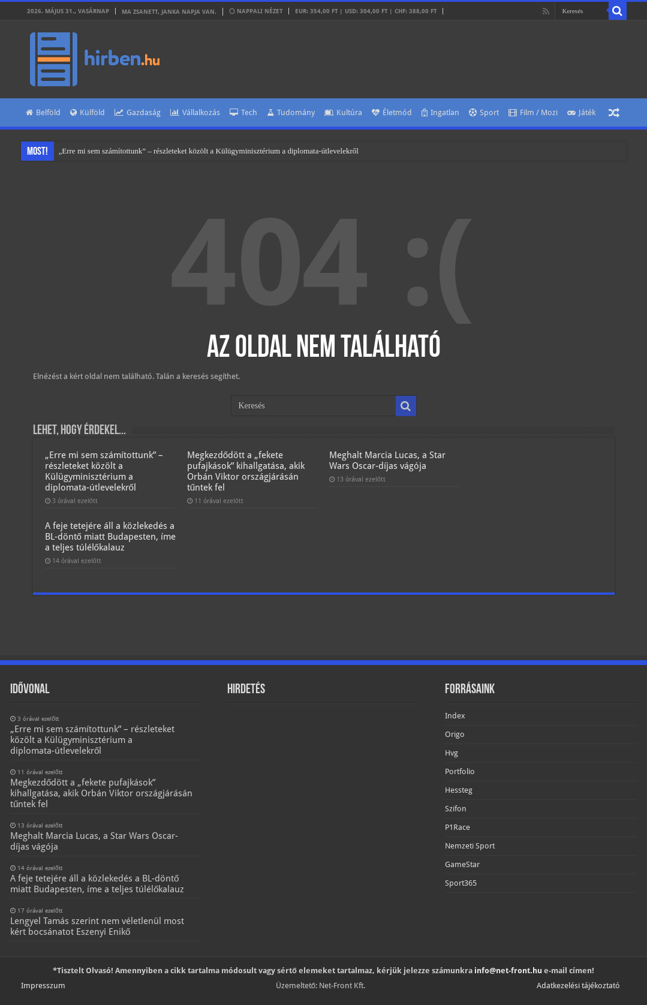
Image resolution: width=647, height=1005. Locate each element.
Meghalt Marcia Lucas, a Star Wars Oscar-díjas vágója (387, 460)
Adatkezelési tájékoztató (578, 985)
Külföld (87, 112)
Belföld (43, 112)
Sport (484, 112)
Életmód (392, 112)
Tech (243, 112)
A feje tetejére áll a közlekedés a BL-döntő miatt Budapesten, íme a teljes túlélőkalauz (110, 536)
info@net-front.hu (508, 970)
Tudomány (291, 112)
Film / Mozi (533, 112)
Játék (581, 112)
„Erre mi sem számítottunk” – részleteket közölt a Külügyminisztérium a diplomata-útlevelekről (209, 150)
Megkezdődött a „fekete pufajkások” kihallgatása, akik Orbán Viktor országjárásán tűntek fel (246, 471)
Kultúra (343, 112)
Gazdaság (138, 112)
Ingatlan (440, 112)
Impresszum (43, 985)
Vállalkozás (195, 112)
